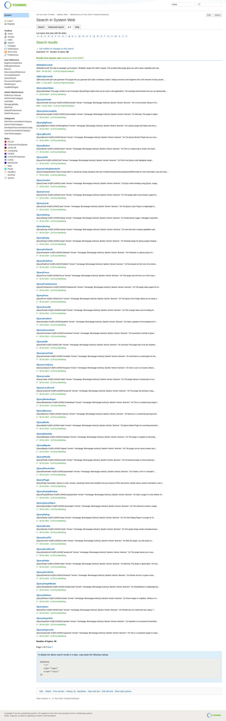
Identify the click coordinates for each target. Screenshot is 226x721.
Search (41, 27)
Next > (50, 647)
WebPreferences (11, 113)
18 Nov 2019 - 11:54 (50, 106)
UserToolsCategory (12, 133)
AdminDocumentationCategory (18, 121)
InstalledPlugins (11, 87)
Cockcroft (10, 148)
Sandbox (10, 172)
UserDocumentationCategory (17, 130)
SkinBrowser (10, 84)
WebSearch (75, 14)
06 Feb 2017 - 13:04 (50, 71)
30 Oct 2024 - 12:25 (47, 94)
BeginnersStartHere (13, 63)
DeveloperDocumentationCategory (19, 127)
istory (69, 691)
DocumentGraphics (13, 81)
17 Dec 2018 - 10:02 (50, 83)
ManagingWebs (11, 104)
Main (8, 166)
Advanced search (56, 27)
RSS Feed (10, 52)
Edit (209, 15)
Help (77, 27)
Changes (10, 46)
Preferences (11, 55)
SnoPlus (9, 175)
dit (41, 691)
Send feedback (49, 716)
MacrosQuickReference (14, 72)
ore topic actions (123, 691)
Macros (7, 69)
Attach (218, 15)
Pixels (8, 169)
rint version (58, 691)
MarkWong (62, 94)
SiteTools (8, 107)
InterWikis (8, 101)
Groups (9, 37)
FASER (9, 154)
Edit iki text (107, 691)
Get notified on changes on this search (56, 49)
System (8, 15)
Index (8, 40)
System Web (62, 14)
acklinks (81, 691)
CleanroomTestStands (16, 145)
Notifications (11, 49)
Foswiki (51, 14)
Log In (10, 21)
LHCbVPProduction (14, 157)
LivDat (8, 160)
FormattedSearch (12, 75)
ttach (48, 691)
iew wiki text (94, 691)
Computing (10, 151)
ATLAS (9, 141)
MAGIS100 (10, 163)
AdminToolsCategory (13, 98)
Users (8, 34)
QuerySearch (10, 78)
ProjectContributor (100, 14)
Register (11, 24)
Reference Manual (12, 95)
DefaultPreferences (13, 110)
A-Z (69, 27)
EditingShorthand (12, 66)
